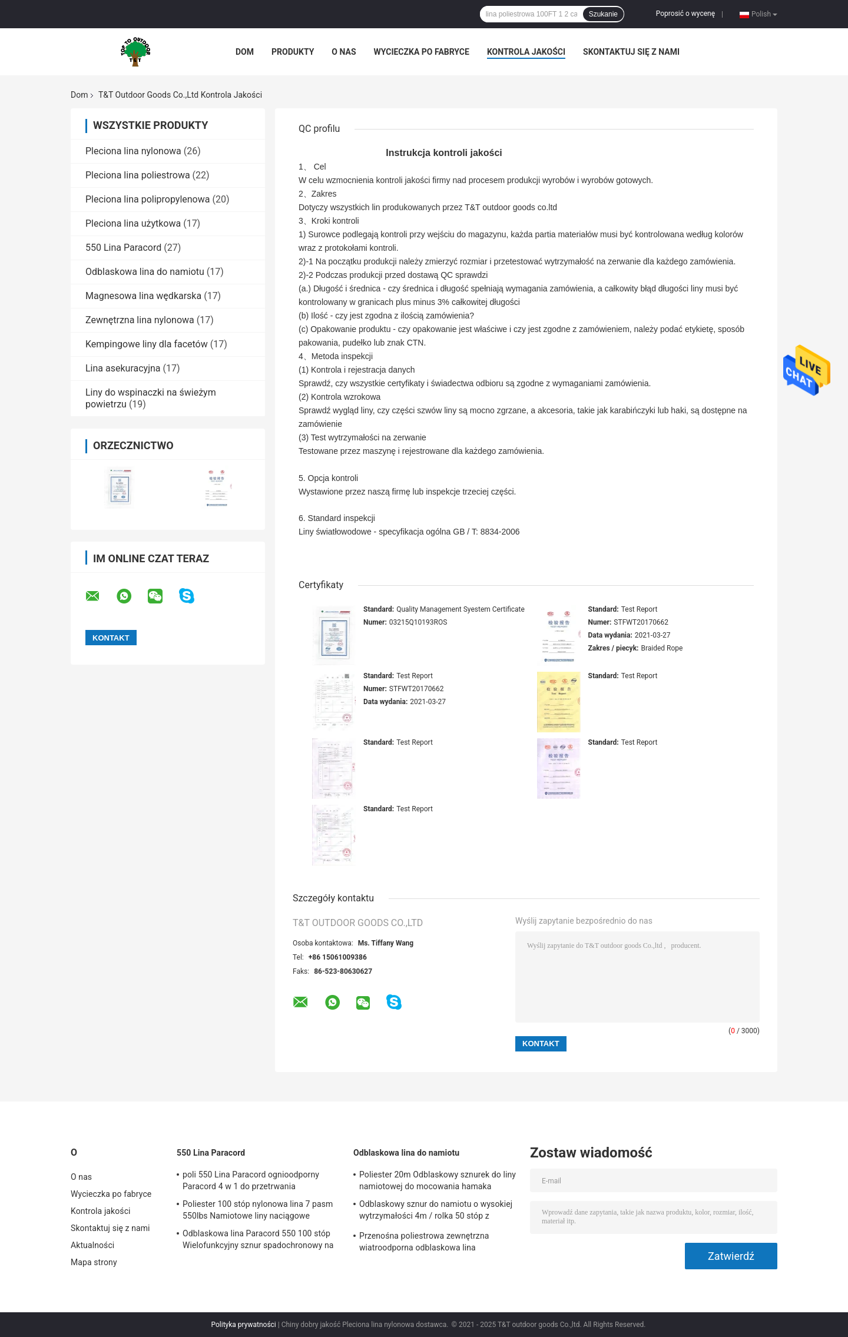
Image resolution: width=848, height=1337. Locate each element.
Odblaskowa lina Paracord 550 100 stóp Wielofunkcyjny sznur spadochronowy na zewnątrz (258, 1241)
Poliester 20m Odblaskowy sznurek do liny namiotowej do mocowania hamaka (437, 1180)
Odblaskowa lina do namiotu (144, 271)
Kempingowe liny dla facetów (146, 344)
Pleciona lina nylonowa (133, 151)
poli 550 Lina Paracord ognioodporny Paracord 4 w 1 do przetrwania (251, 1180)
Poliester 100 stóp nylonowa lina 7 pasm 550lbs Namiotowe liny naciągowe (258, 1209)
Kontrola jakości (526, 52)
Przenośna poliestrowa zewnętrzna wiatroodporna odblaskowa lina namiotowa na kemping (424, 1243)
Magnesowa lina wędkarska (143, 295)
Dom (245, 52)
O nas (344, 52)
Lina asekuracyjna (123, 368)
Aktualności (92, 1245)
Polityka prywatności (243, 1325)
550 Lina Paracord (123, 247)
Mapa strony (94, 1262)
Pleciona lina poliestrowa (137, 175)
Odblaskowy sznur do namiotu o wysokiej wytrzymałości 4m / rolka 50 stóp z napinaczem (435, 1211)
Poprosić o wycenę (685, 13)
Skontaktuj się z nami (631, 52)
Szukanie (603, 14)
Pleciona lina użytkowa (133, 223)
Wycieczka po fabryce (421, 52)
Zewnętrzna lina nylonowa (139, 320)
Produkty (292, 52)
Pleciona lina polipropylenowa (147, 199)
